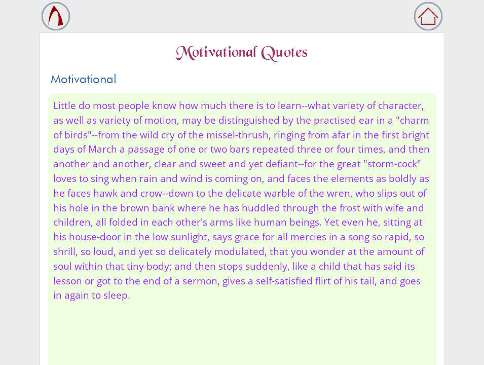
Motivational (84, 78)
